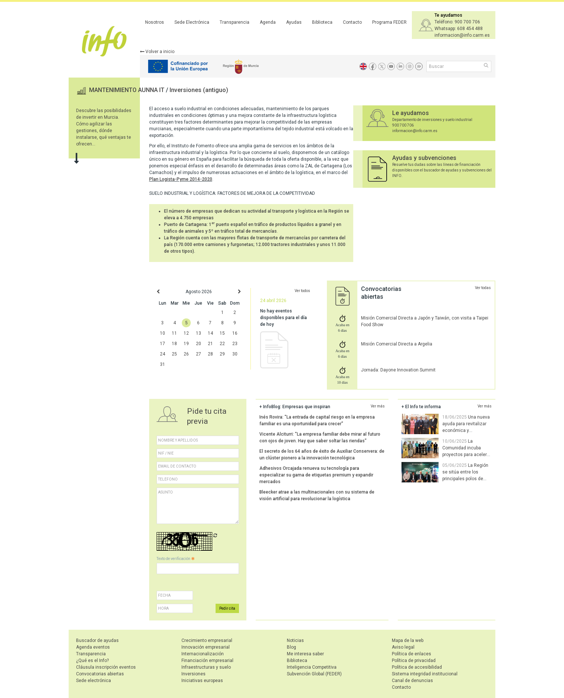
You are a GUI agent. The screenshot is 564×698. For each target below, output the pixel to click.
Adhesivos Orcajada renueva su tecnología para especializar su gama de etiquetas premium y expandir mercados (316, 475)
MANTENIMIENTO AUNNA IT (127, 90)
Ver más (378, 406)
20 (198, 343)
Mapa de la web (407, 640)
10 (162, 333)
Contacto (352, 22)
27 (198, 354)
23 (234, 343)
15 (222, 333)
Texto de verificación (175, 559)
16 (234, 333)
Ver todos (302, 291)
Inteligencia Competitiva (312, 667)
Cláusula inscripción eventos (106, 667)
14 (210, 333)
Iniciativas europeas (202, 680)
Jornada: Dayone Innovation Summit (398, 370)
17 (162, 343)
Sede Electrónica (191, 22)
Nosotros (154, 22)
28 (210, 354)
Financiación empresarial (207, 660)
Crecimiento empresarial (206, 640)
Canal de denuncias (412, 680)
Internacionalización (202, 653)
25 (174, 354)
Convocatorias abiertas (100, 673)
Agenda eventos (93, 647)
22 (222, 343)
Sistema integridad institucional (425, 673)
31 (162, 364)
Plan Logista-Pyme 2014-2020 (180, 179)
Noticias (295, 640)
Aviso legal (403, 647)
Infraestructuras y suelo (206, 667)
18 (174, 343)
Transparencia (234, 22)
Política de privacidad (414, 660)
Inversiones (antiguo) (199, 90)
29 (222, 354)
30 (234, 354)
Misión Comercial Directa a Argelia (396, 344)
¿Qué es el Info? (92, 660)
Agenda (268, 22)
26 (186, 354)
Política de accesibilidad (417, 667)
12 (186, 333)
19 (186, 343)
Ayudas (294, 22)
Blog (291, 647)
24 (162, 354)
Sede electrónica (93, 680)
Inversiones (193, 673)
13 (198, 333)
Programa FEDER (389, 22)
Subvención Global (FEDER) (314, 673)
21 (210, 343)
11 (174, 333)
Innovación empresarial (205, 647)
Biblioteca (322, 22)
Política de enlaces (411, 653)
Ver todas (483, 288)
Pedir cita (227, 608)
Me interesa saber (305, 653)
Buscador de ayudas (97, 640)
